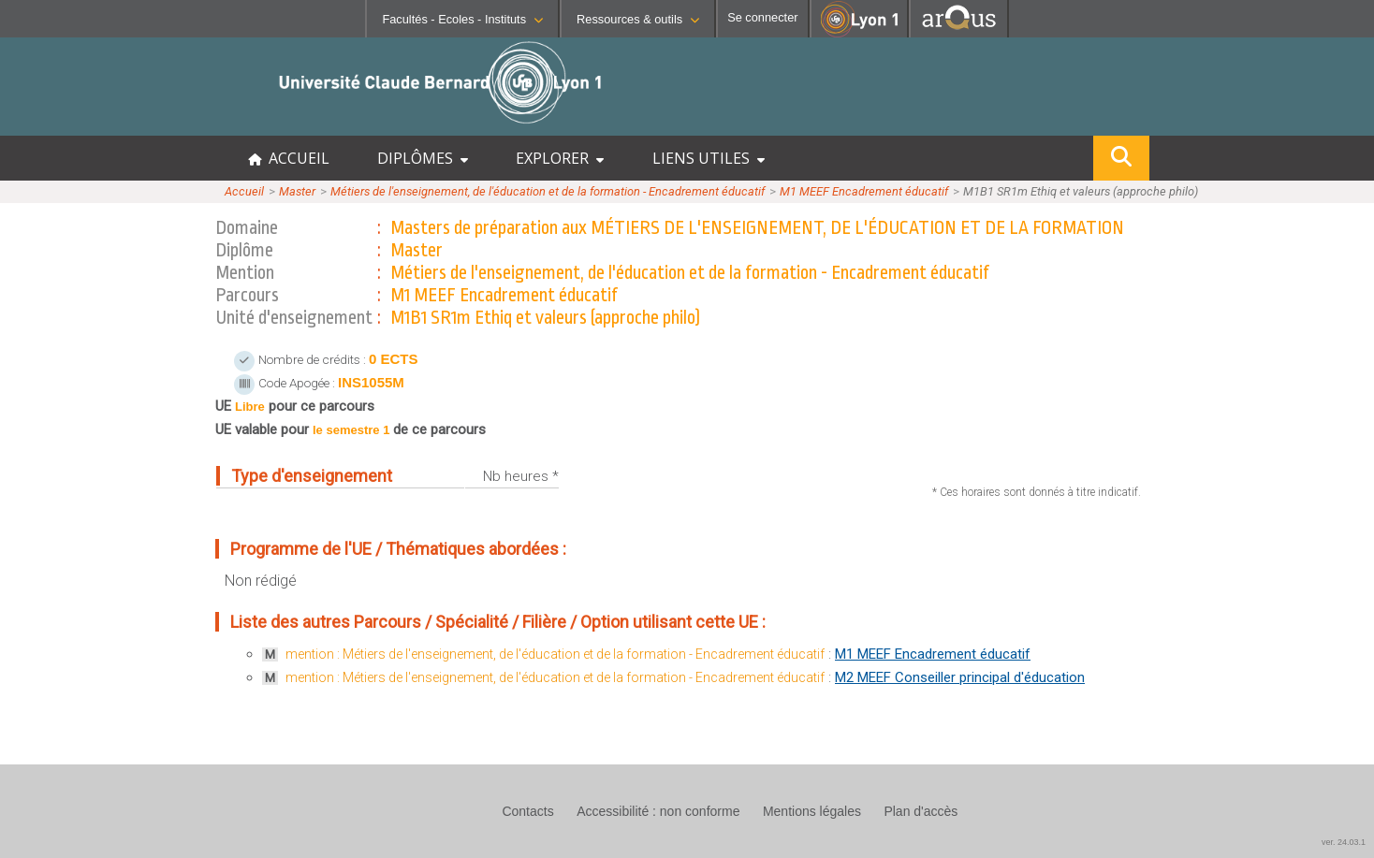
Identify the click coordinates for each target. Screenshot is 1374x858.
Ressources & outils (638, 19)
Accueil (244, 191)
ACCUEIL (288, 158)
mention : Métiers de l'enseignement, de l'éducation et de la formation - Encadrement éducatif (555, 654)
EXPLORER (560, 158)
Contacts (527, 811)
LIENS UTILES (708, 158)
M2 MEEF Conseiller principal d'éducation (960, 677)
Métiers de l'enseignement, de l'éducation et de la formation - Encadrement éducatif (547, 191)
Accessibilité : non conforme (658, 811)
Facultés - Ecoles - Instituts (462, 19)
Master (297, 191)
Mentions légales (812, 811)
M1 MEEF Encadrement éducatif (864, 191)
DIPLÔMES (422, 158)
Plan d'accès (920, 811)
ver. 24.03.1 (1344, 842)
